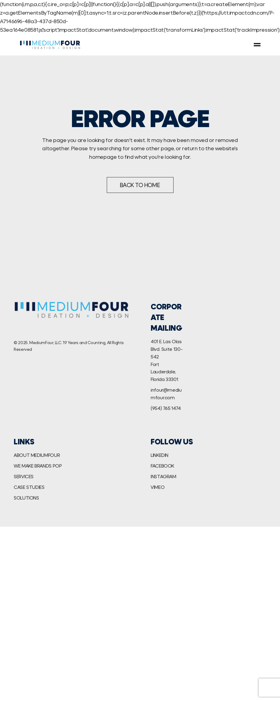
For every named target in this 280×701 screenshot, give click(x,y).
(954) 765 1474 (166, 408)
